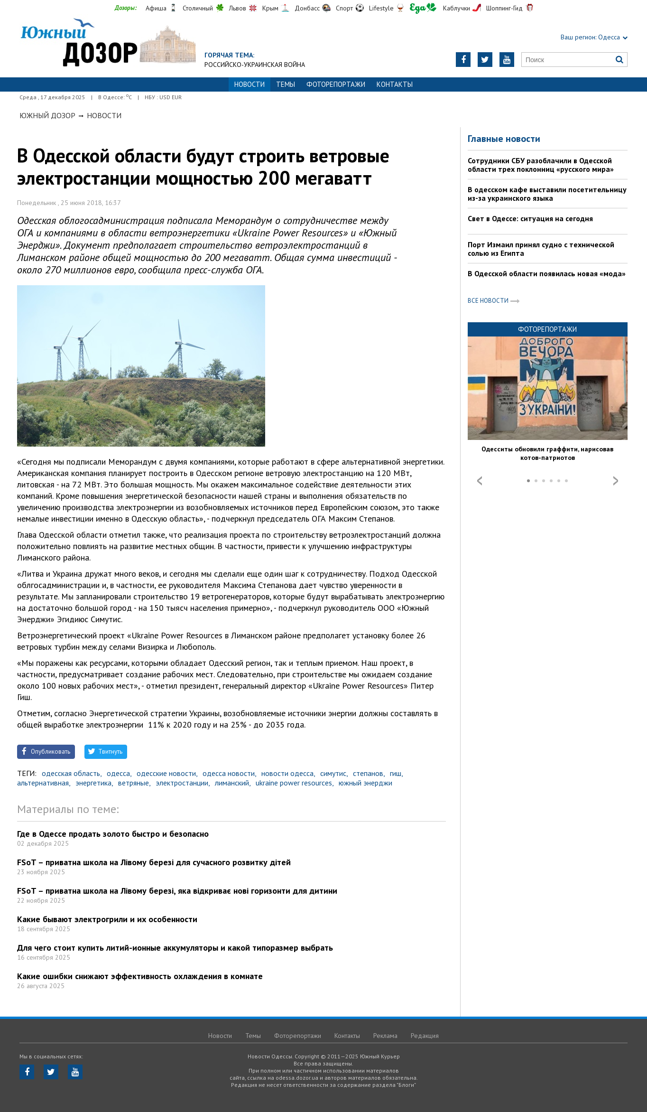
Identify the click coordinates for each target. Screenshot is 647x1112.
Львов (237, 8)
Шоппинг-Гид (504, 8)
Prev (479, 481)
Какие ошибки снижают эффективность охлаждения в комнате (140, 976)
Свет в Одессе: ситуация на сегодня (530, 218)
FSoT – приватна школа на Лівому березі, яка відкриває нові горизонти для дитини (177, 890)
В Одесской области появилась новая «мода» (547, 273)
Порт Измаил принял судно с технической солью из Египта (541, 249)
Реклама (385, 1035)
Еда (423, 8)
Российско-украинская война (254, 64)
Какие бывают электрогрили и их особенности (107, 919)
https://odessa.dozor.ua (107, 43)
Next (615, 481)
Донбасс (307, 8)
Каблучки (456, 8)
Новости (104, 115)
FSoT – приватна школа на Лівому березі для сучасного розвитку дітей (154, 862)
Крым (270, 8)
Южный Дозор (47, 115)
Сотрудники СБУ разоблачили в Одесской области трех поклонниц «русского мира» (541, 165)
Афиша (156, 8)
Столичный (198, 8)
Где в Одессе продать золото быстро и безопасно (113, 833)
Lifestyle (381, 8)
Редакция (425, 1035)
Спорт (344, 8)
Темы (285, 84)
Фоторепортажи (335, 84)
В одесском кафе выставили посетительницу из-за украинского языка (547, 194)
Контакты (395, 84)
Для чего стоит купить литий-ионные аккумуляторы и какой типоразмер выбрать (175, 947)
